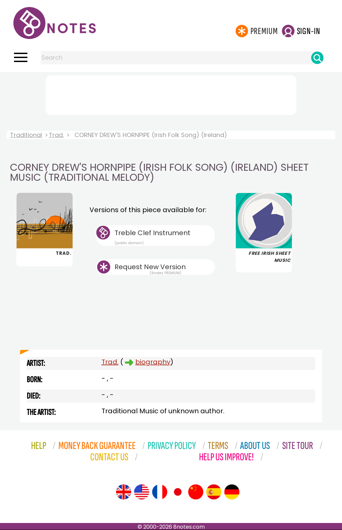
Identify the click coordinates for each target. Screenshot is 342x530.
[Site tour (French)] (159, 492)
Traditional (26, 135)
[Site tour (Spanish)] (213, 492)
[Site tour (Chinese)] (195, 492)
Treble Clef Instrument (165, 236)
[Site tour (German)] (231, 492)
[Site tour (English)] (123, 492)
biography (152, 362)
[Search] (317, 57)
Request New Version (150, 267)
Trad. (56, 135)
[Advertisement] (171, 94)
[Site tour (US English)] (141, 492)
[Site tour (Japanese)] (177, 492)
